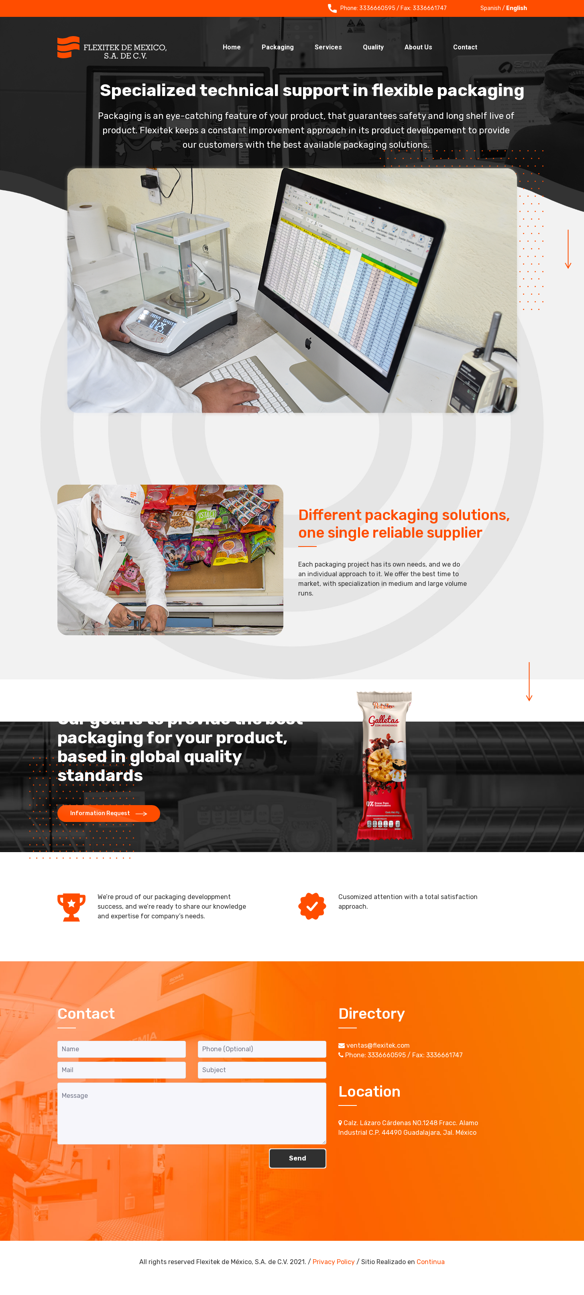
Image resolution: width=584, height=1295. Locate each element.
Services (328, 47)
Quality (373, 47)
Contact (465, 47)
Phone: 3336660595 (361, 8)
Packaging (278, 47)
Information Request (108, 813)
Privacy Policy (334, 1262)
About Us (418, 47)
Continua (431, 1262)
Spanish (490, 8)
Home (232, 47)
